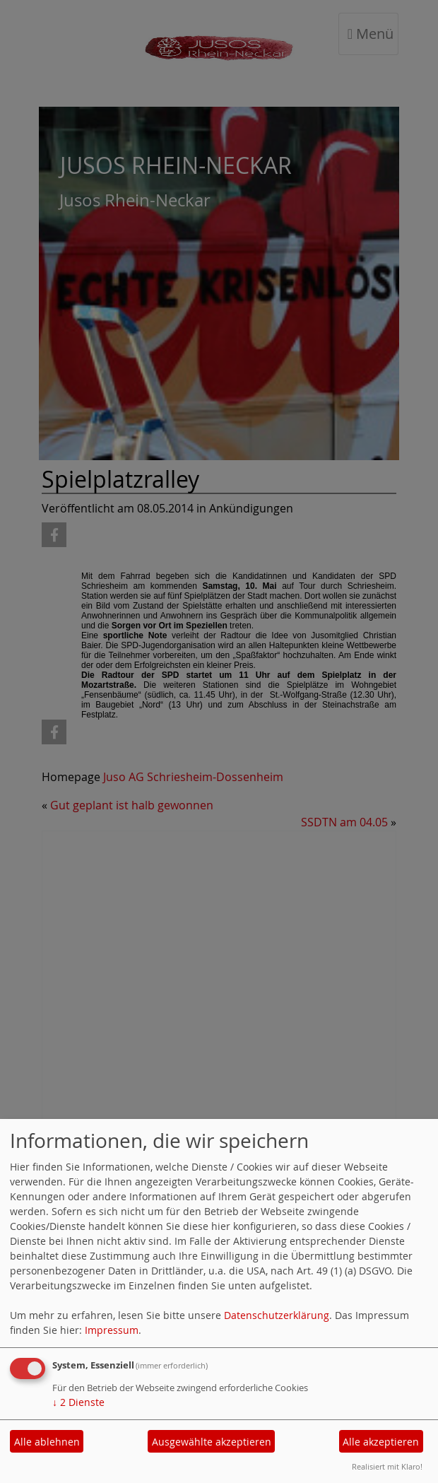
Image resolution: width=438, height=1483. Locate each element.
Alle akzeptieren (381, 1441)
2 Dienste (78, 1402)
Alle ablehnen (47, 1441)
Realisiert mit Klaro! (387, 1466)
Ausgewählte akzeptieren (211, 1441)
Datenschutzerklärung (276, 1315)
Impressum (111, 1330)
